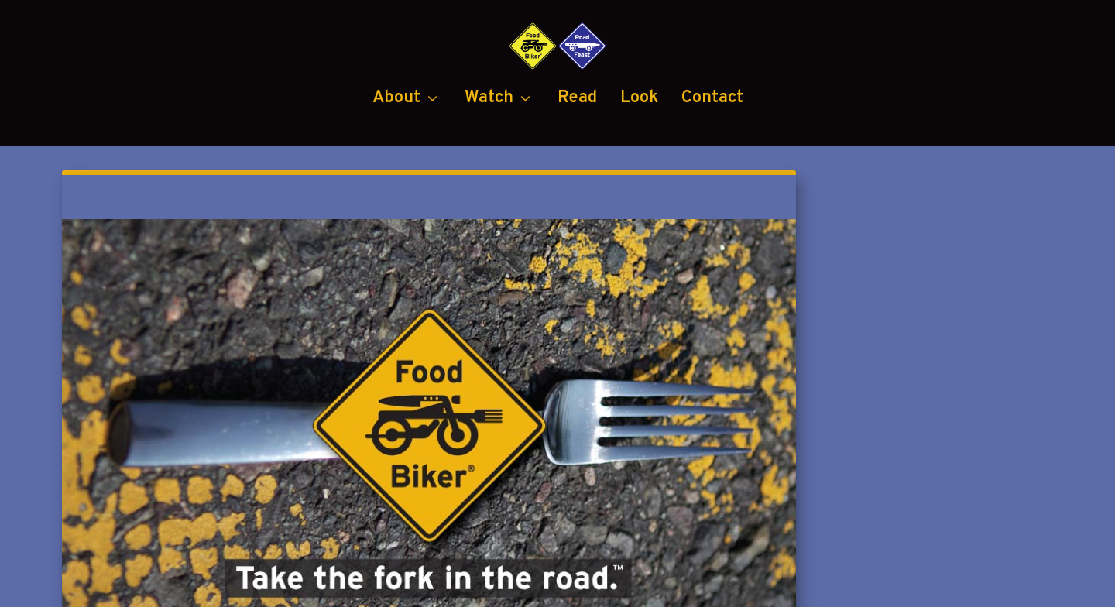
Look (639, 163)
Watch (489, 163)
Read (577, 163)
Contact (712, 163)
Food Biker (212, 586)
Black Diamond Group (666, 586)
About (396, 163)
